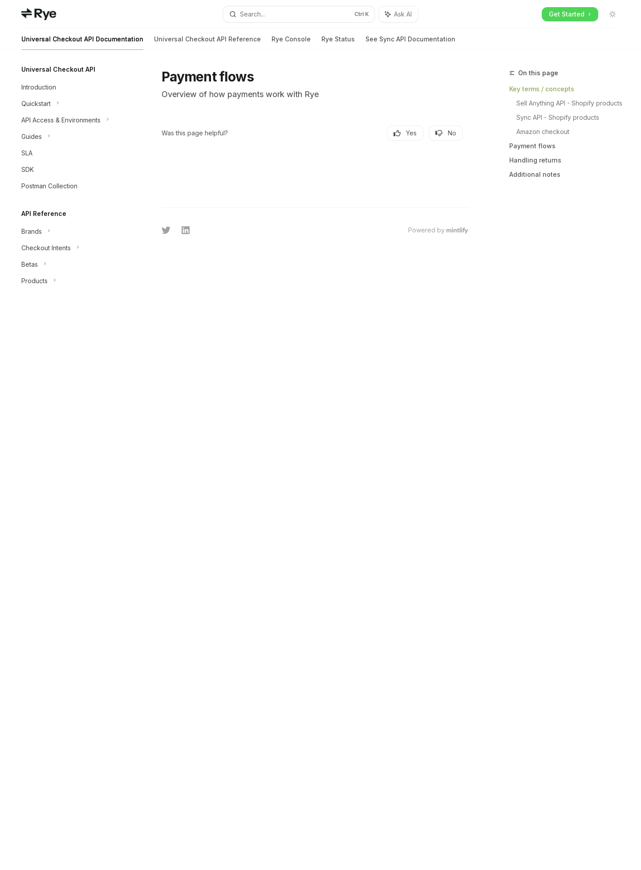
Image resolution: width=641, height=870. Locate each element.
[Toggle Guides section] (71, 137)
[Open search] (298, 14)
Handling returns (535, 160)
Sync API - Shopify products (557, 117)
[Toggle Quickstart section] (71, 104)
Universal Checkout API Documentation (82, 42)
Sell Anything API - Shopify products (569, 103)
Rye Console (291, 42)
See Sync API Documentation (410, 42)
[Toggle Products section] (71, 281)
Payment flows (532, 146)
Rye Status (338, 42)
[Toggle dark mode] (612, 14)
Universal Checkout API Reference (207, 42)
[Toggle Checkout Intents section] (71, 248)
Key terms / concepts (541, 89)
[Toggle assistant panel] (398, 14)
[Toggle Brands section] (71, 232)
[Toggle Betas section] (71, 264)
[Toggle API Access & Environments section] (71, 120)
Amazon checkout (542, 131)
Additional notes (534, 174)
